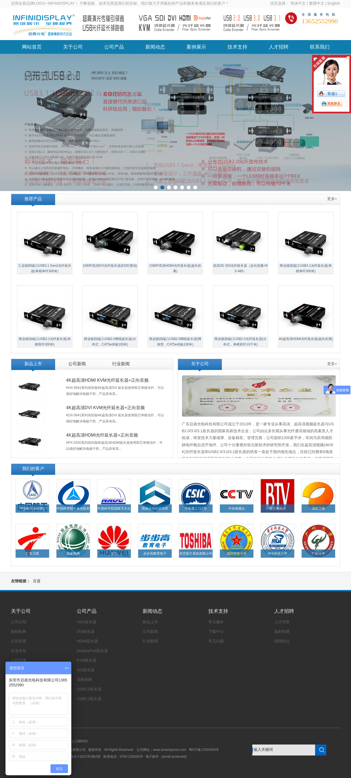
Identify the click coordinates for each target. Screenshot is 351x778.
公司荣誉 (18, 641)
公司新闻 (77, 363)
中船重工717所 (196, 508)
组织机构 (18, 631)
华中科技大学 (277, 553)
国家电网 (73, 553)
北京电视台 (277, 508)
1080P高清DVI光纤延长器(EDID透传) (110, 266)
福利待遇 (282, 631)
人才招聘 (278, 47)
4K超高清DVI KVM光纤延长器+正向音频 (105, 407)
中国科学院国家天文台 (114, 508)
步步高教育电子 (154, 553)
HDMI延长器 (87, 641)
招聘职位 (282, 641)
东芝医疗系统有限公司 (195, 553)
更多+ (332, 198)
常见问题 (216, 641)
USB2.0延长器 (89, 689)
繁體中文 (316, 3)
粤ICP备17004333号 (204, 750)
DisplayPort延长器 (92, 650)
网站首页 (32, 47)
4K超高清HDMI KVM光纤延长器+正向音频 (107, 380)
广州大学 (318, 553)
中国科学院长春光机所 (73, 508)
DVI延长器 (86, 631)
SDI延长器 (86, 670)
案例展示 (196, 47)
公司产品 (114, 47)
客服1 (332, 93)
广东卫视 (32, 553)
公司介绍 (18, 622)
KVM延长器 (87, 660)
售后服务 (216, 622)
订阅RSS (81, 741)
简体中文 (298, 3)
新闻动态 (155, 47)
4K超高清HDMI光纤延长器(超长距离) (306, 339)
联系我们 (320, 47)
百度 (37, 581)
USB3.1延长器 (89, 698)
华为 (114, 553)
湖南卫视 (318, 508)
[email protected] (174, 757)
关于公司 (73, 47)
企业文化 (18, 650)
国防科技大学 (237, 553)
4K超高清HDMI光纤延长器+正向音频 (102, 435)
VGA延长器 (87, 622)
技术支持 (237, 47)
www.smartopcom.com (171, 750)
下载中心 (216, 631)
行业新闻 (121, 363)
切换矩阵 (84, 679)
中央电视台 (236, 508)
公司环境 (18, 660)
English (333, 3)
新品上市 (33, 363)
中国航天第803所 (32, 508)
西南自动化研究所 (155, 508)
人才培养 (282, 622)
